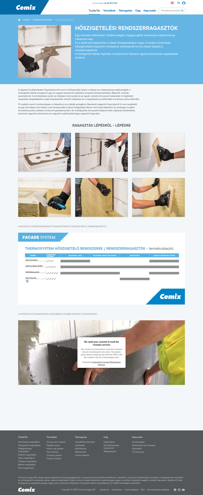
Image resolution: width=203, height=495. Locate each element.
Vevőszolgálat (138, 442)
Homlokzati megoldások (29, 442)
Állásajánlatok (110, 451)
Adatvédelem (116, 490)
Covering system (54, 455)
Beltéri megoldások (27, 464)
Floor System (53, 452)
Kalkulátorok (80, 448)
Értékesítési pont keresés (143, 445)
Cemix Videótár (82, 455)
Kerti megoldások (26, 468)
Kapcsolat (150, 10)
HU (178, 3)
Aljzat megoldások (26, 458)
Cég (137, 10)
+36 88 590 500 (110, 3)
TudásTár (94, 10)
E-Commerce (138, 452)
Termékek (109, 10)
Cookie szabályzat (131, 490)
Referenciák (80, 452)
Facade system (53, 445)
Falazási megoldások (27, 461)
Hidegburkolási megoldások (25, 450)
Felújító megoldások (27, 454)
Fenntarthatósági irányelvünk (111, 447)
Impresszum (104, 490)
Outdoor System (54, 458)
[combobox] (172, 10)
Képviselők (137, 448)
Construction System (56, 442)
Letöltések (80, 445)
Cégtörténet (109, 442)
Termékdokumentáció (85, 442)
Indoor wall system (55, 448)
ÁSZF (142, 490)
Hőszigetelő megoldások (42, 20)
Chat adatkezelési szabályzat (158, 490)
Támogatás (125, 10)
